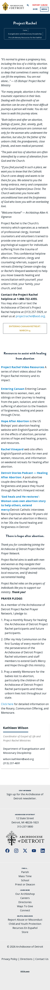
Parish (25, 872)
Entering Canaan (12, 389)
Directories (25, 902)
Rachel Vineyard (12, 449)
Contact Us (41, 959)
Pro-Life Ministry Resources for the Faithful (25, 37)
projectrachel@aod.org (30, 316)
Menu (44, 9)
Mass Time (25, 876)
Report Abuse (40, 5)
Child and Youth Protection (25, 924)
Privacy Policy (9, 959)
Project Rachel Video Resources (22, 367)
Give (35, 9)
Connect (25, 910)
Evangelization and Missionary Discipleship (25, 34)
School (25, 880)
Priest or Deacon (25, 884)
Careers (25, 898)
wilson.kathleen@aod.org (18, 759)
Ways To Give (25, 906)
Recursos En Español (25, 928)
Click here (7, 704)
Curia (25, 30)
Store (25, 932)
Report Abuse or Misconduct (25, 919)
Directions (26, 959)
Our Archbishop (25, 894)
